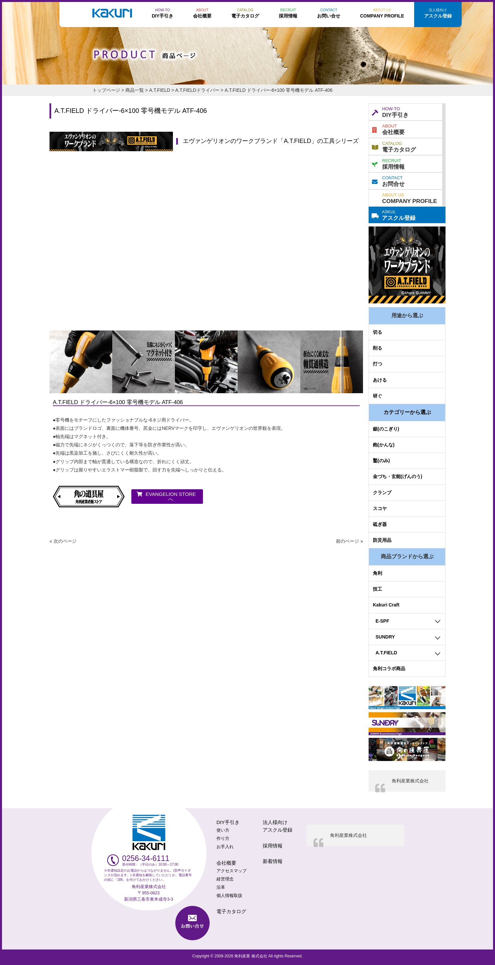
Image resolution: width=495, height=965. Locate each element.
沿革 (220, 887)
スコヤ (380, 508)
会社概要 (388, 128)
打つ (377, 363)
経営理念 (225, 879)
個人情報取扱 (229, 895)
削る (377, 348)
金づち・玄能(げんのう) (397, 476)
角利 (377, 573)
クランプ (382, 492)
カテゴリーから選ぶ (407, 412)
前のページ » (349, 541)
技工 (377, 589)
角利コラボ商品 (389, 668)
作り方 (222, 838)
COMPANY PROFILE (409, 197)
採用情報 (388, 163)
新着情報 (272, 861)
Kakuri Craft (386, 604)
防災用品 (382, 540)
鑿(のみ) (381, 460)
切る (377, 332)
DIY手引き (390, 111)
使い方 (222, 830)
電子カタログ (394, 146)
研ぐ (377, 395)
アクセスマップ (231, 871)
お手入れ (225, 846)
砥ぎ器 (380, 524)
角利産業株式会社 (410, 780)
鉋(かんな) (383, 444)
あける (380, 380)
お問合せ (388, 180)
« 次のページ (63, 541)
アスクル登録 (393, 214)
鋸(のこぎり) (386, 428)
